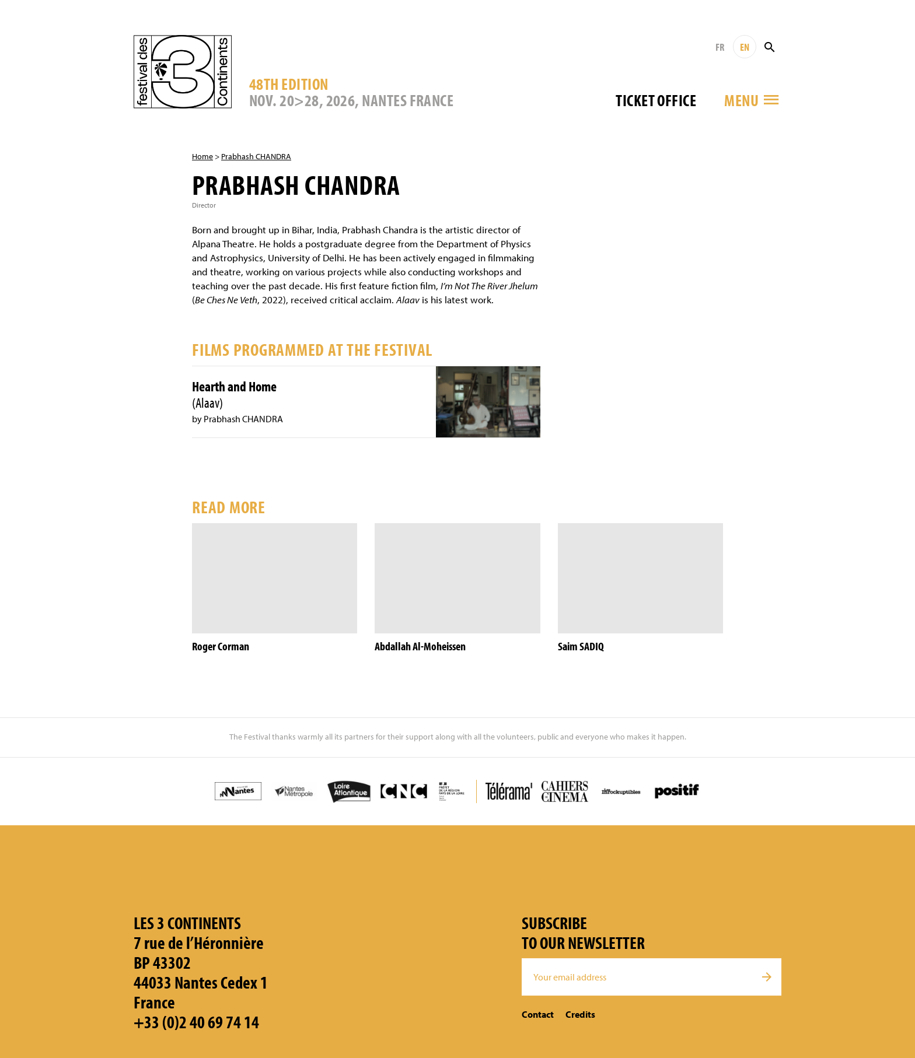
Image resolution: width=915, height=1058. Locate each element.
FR (719, 47)
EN (744, 47)
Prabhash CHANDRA (256, 156)
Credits (580, 1014)
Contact (538, 1014)
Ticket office (656, 100)
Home (202, 156)
